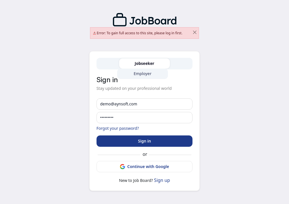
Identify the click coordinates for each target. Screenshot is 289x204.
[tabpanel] (145, 130)
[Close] (195, 32)
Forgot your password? (118, 128)
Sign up (162, 180)
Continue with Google (144, 166)
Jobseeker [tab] (144, 63)
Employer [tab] (142, 73)
